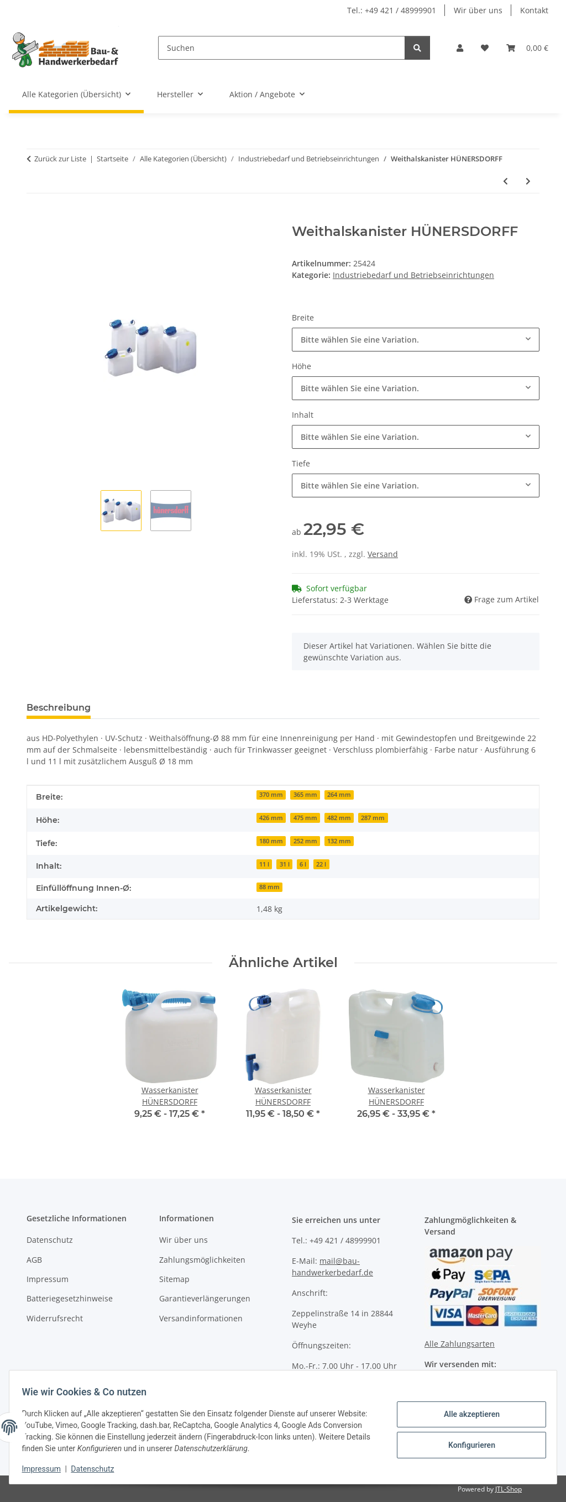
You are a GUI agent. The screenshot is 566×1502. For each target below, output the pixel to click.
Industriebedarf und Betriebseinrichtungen (413, 275)
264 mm (339, 795)
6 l (303, 864)
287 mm (373, 818)
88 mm (269, 887)
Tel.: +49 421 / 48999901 (391, 10)
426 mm (271, 818)
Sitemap (174, 1279)
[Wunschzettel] (484, 48)
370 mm (271, 795)
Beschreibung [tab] (59, 707)
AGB (34, 1259)
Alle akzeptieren (466, 1415)
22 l (321, 864)
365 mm (305, 795)
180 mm (271, 841)
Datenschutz (97, 1468)
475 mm (305, 818)
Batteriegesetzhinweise (70, 1298)
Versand (383, 554)
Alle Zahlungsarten (459, 1343)
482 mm (339, 818)
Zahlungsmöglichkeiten (202, 1259)
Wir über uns (478, 10)
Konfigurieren (466, 1444)
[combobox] (415, 339)
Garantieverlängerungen (204, 1298)
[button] (460, 48)
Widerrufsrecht (55, 1318)
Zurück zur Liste (60, 159)
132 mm (339, 841)
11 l (264, 864)
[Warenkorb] (527, 48)
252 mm (305, 841)
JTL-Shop (508, 1489)
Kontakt (534, 10)
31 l (285, 864)
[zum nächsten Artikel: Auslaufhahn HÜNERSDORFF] (528, 181)
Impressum (46, 1468)
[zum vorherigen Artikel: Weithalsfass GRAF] (505, 181)
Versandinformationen (201, 1318)
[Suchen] (281, 48)
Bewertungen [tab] (140, 707)
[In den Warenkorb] (35, 218)
